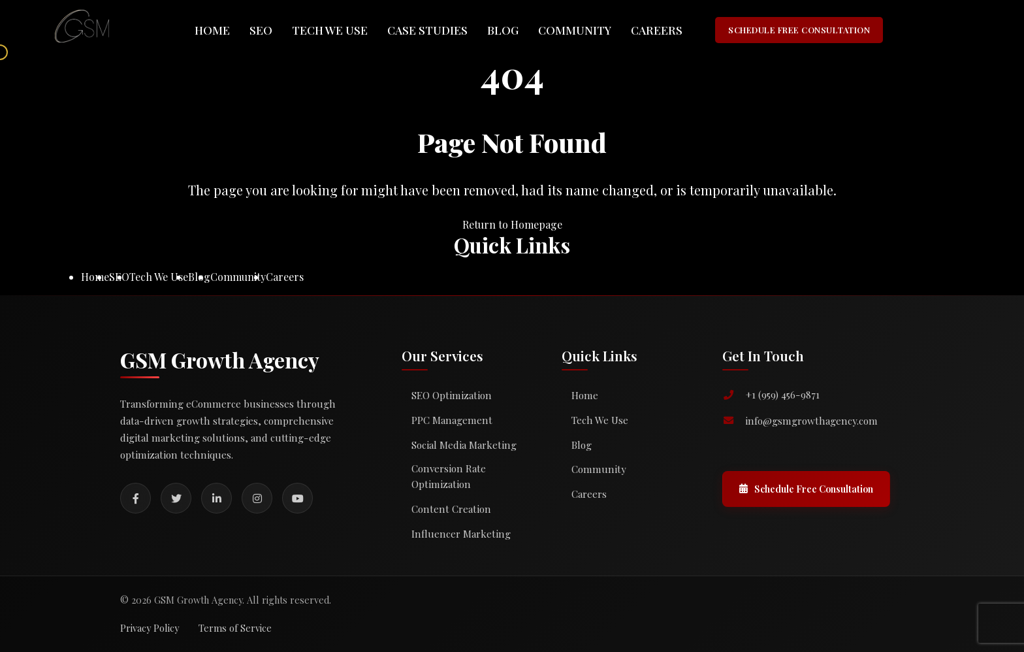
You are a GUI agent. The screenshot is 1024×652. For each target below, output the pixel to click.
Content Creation (451, 508)
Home (212, 29)
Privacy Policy (149, 627)
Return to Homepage (512, 224)
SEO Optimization (451, 395)
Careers (656, 29)
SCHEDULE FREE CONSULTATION (799, 29)
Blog (503, 29)
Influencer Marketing (461, 533)
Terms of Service (235, 627)
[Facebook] (135, 498)
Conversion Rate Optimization (448, 476)
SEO (260, 29)
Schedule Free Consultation (806, 488)
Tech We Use (330, 29)
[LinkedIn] (216, 498)
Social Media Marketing (464, 444)
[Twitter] (176, 498)
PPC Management (451, 420)
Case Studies (427, 29)
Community (574, 29)
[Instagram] (257, 498)
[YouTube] (297, 498)
